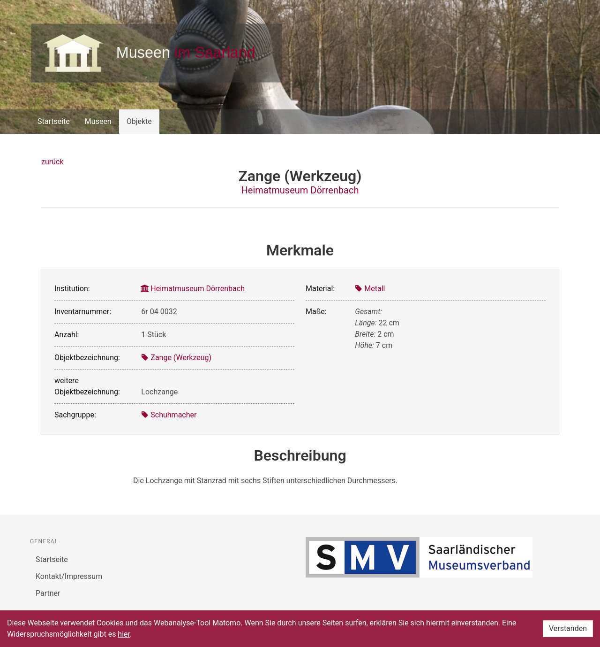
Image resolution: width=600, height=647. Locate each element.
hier (124, 634)
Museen (98, 121)
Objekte (139, 121)
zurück (52, 161)
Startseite (54, 121)
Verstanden (568, 628)
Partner (48, 593)
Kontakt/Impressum (69, 576)
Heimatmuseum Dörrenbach (300, 190)
